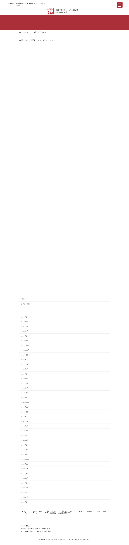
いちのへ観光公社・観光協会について (57, 513)
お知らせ (24, 299)
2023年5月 (24, 488)
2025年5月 (24, 379)
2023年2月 (24, 502)
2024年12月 (25, 402)
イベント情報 (25, 304)
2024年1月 (24, 450)
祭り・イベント (67, 511)
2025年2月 (24, 393)
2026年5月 (24, 322)
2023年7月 (24, 478)
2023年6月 (24, 483)
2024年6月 (24, 431)
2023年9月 (24, 469)
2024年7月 (24, 426)
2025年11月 (25, 350)
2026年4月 (24, 326)
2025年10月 (25, 355)
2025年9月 (24, 360)
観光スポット (52, 511)
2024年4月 (24, 440)
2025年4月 (24, 383)
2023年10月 (25, 464)
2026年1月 (24, 341)
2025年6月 (24, 374)
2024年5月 (24, 436)
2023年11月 (25, 459)
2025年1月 (24, 398)
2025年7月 (24, 369)
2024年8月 (24, 421)
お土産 (89, 511)
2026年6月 (24, 317)
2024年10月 (25, 412)
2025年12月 (25, 345)
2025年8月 (24, 364)
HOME (23, 511)
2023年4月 (24, 492)
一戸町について (36, 511)
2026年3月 (24, 331)
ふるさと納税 (101, 511)
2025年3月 (24, 388)
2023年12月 (25, 454)
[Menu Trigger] (120, 5)
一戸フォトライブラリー (30, 513)
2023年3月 (24, 497)
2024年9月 (24, 416)
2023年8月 (24, 473)
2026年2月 (24, 336)
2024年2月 (24, 445)
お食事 (80, 511)
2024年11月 (25, 407)
